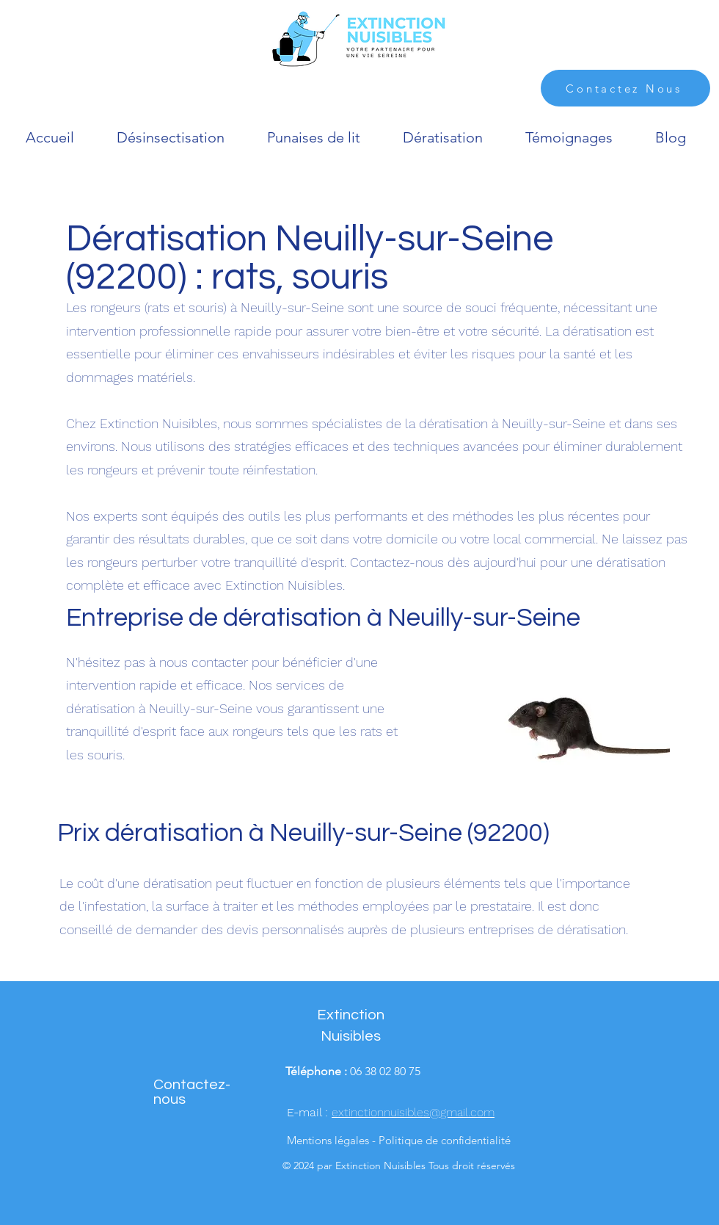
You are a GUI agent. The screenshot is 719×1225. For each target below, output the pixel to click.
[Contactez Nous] (625, 88)
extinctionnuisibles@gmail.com (413, 1112)
